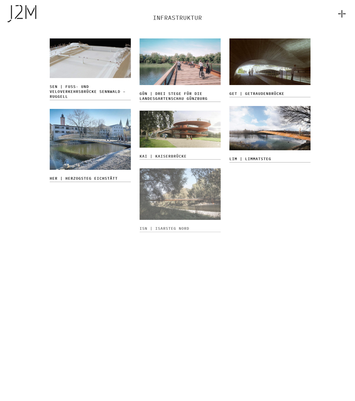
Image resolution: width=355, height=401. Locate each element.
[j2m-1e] (35, 13)
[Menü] (341, 13)
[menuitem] (341, 13)
